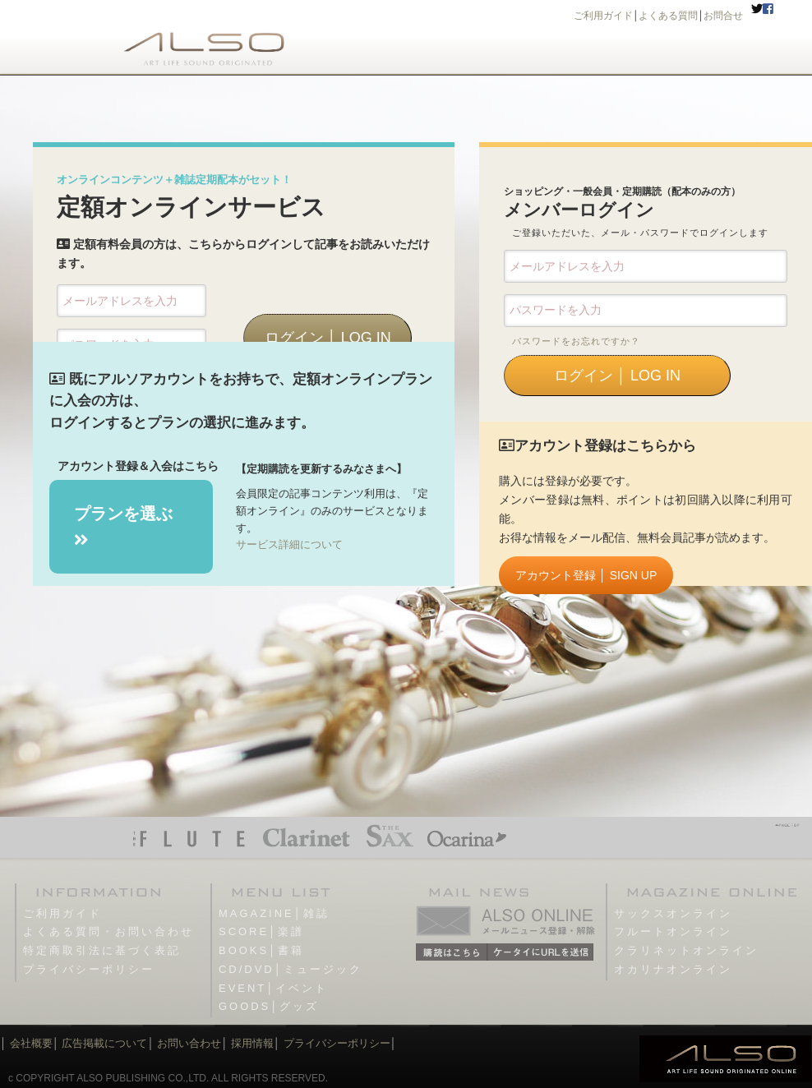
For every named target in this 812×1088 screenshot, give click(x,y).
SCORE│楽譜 (261, 931)
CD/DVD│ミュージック (290, 969)
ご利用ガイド (603, 16)
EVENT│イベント (273, 988)
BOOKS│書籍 (261, 950)
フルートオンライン (673, 931)
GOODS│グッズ (269, 1006)
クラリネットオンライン (686, 950)
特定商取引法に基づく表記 (102, 950)
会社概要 (31, 1043)
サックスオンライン (673, 913)
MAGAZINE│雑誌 (274, 913)
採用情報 (252, 1043)
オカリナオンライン (673, 969)
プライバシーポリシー (89, 969)
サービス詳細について (289, 544)
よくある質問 (668, 16)
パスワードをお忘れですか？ (576, 341)
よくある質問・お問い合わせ (108, 931)
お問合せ (723, 16)
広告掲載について (104, 1043)
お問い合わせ (188, 1043)
